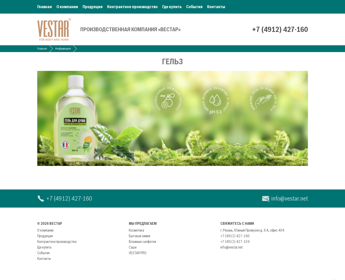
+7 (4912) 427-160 (280, 29)
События (194, 6)
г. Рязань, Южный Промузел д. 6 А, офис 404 (252, 230)
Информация (63, 48)
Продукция (93, 6)
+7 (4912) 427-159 (235, 241)
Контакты (216, 6)
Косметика (136, 230)
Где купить (172, 6)
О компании (67, 6)
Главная (44, 6)
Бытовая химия (139, 236)
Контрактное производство (132, 6)
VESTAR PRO (137, 253)
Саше (133, 247)
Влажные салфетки (142, 241)
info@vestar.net (289, 198)
